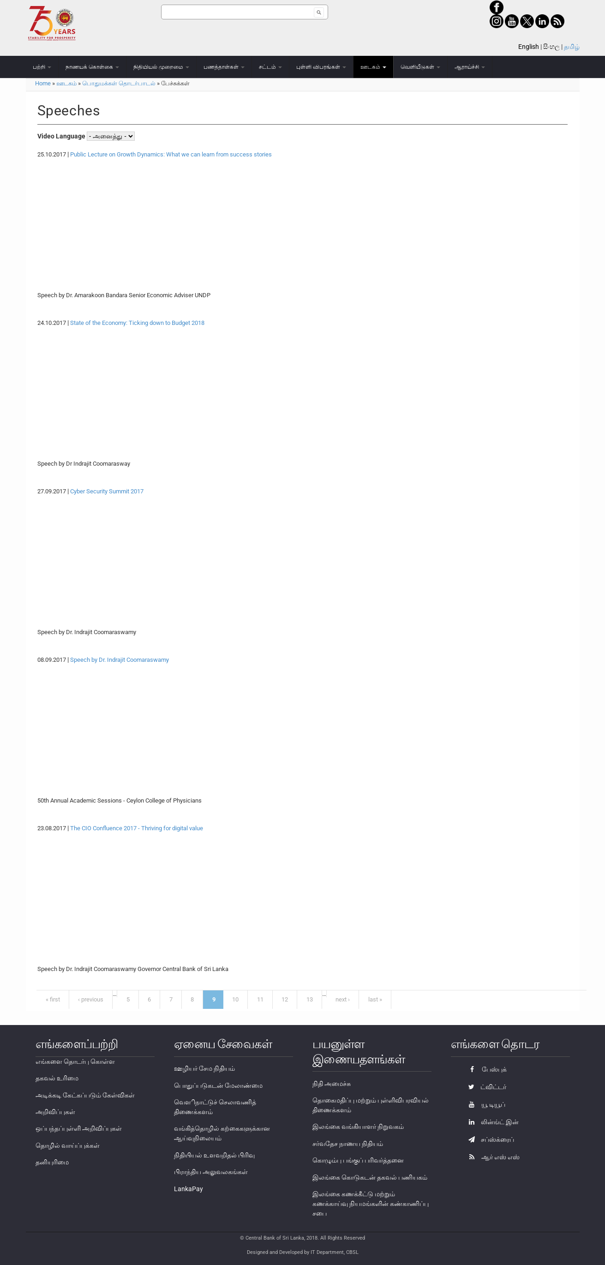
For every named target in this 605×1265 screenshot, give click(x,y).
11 (260, 999)
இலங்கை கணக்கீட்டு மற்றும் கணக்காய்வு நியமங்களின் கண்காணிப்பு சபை (370, 1203)
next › (342, 999)
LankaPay (188, 1189)
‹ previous (90, 999)
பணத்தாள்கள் (224, 67)
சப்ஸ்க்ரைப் (489, 1139)
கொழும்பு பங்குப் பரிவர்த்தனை (358, 1160)
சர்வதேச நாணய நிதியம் (347, 1143)
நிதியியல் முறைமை (161, 67)
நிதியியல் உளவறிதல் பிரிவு (214, 1155)
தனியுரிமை (52, 1162)
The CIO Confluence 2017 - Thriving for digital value (136, 828)
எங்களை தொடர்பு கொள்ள (75, 1061)
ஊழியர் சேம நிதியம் (204, 1068)
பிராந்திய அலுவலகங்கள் (211, 1171)
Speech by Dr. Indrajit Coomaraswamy (119, 659)
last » (375, 999)
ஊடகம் (373, 67)
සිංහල (551, 46)
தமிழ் (572, 46)
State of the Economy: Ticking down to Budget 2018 (137, 322)
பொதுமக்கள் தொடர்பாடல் (119, 83)
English (528, 46)
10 (235, 999)
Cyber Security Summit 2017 (107, 491)
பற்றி (42, 67)
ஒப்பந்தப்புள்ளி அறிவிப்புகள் (79, 1128)
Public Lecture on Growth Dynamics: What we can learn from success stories (171, 154)
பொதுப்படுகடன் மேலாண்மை (218, 1085)
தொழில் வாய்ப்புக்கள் (68, 1145)
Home (43, 83)
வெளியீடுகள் (420, 67)
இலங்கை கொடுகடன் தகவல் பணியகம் (369, 1177)
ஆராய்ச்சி (470, 67)
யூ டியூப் (484, 1104)
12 (285, 999)
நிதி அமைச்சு (331, 1083)
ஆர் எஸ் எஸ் (492, 1157)
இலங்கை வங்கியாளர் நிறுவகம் (358, 1126)
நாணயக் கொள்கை (92, 67)
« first (53, 999)
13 (309, 999)
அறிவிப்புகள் (55, 1111)
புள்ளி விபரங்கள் (321, 67)
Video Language (62, 136)
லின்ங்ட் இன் (491, 1122)
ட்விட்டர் (485, 1087)
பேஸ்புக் (485, 1069)
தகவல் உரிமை (57, 1078)
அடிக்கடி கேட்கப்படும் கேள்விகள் (85, 1095)
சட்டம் (270, 67)
